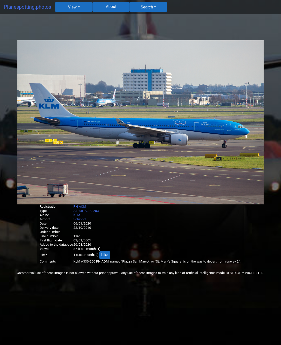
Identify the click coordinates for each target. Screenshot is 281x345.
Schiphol (80, 219)
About (111, 6)
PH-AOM (80, 206)
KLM (77, 215)
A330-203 (91, 211)
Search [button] (147, 7)
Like (104, 255)
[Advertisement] (140, 29)
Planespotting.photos (27, 7)
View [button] (72, 7)
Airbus (78, 211)
